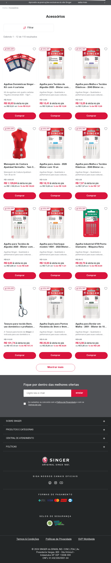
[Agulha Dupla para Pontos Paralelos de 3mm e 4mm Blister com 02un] (55, 322)
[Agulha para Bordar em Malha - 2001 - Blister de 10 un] (91, 322)
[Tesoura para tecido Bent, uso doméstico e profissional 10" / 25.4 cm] (20, 322)
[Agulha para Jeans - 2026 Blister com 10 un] (55, 163)
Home (5, 8)
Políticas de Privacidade (59, 539)
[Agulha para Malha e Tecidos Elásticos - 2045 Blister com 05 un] (91, 163)
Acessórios (13, 8)
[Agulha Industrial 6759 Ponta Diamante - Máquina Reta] (91, 242)
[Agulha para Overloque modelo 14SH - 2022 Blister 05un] (55, 242)
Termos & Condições (27, 539)
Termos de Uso (34, 405)
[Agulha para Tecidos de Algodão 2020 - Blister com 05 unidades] (20, 242)
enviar (79, 393)
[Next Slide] (104, 2)
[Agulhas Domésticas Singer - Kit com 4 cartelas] (20, 83)
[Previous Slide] (6, 2)
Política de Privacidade (66, 402)
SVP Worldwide (86, 539)
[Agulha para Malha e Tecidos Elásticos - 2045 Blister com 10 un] (91, 83)
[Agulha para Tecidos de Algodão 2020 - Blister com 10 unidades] (55, 83)
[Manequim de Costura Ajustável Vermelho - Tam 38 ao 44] (20, 163)
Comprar (19, 116)
